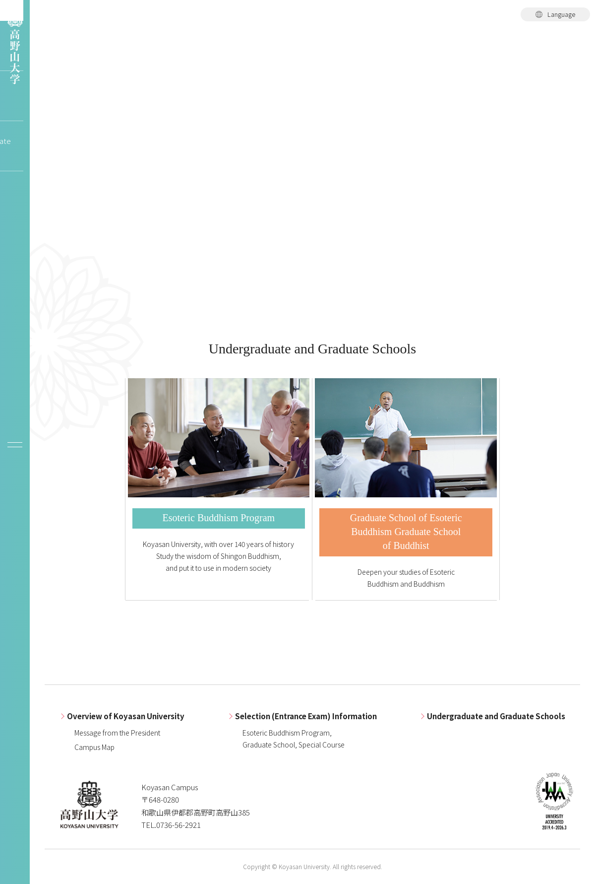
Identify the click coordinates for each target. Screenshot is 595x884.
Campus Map (94, 747)
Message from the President (117, 733)
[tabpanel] (312, 164)
